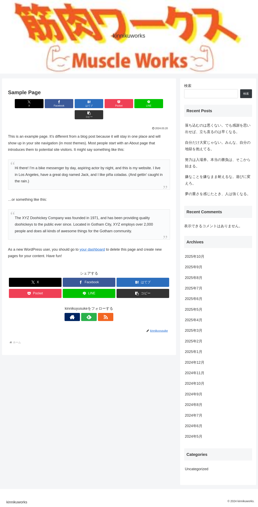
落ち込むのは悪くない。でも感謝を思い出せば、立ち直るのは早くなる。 (218, 128)
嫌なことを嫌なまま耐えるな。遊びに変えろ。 (218, 180)
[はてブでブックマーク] (75, 103)
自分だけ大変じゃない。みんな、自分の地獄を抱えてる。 (218, 145)
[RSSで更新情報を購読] (98, 306)
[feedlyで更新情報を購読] (89, 306)
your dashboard (92, 238)
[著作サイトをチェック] (80, 306)
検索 (187, 86)
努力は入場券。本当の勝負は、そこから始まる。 (218, 163)
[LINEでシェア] (130, 103)
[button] (157, 103)
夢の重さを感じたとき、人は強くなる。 (218, 194)
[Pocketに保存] (103, 103)
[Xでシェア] (21, 103)
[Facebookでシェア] (48, 103)
